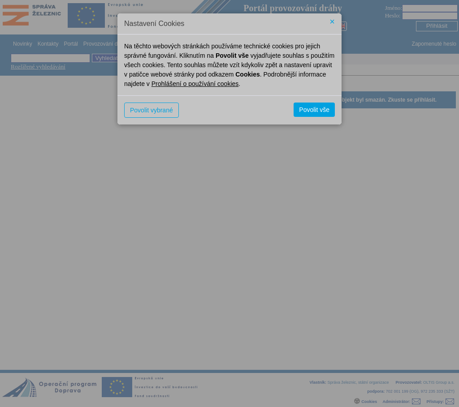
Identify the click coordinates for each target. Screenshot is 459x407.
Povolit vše (314, 109)
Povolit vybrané (151, 110)
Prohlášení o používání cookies (195, 83)
